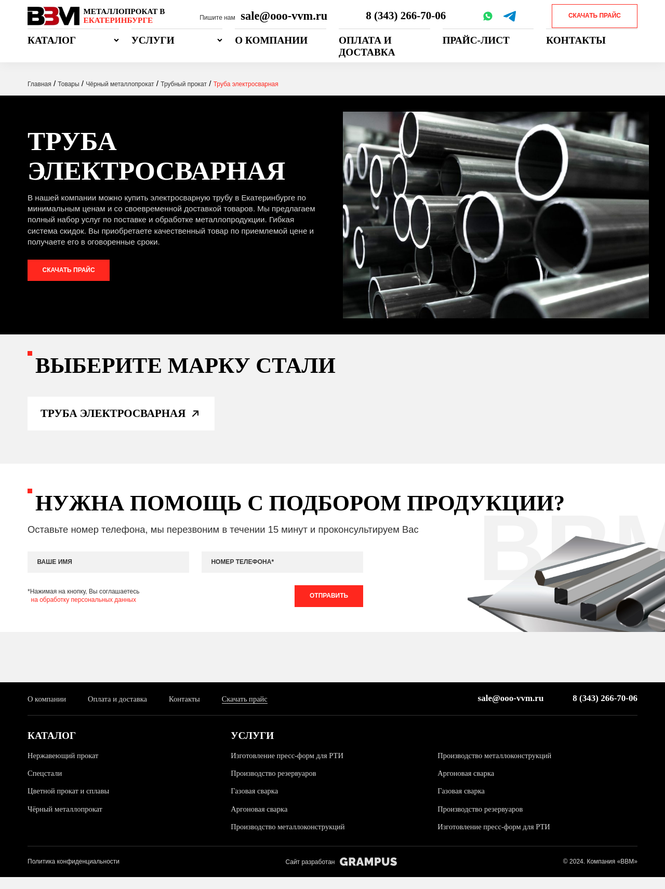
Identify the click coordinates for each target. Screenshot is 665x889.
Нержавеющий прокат (65, 766)
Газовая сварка (255, 802)
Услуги (153, 40)
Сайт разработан (341, 873)
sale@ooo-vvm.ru (284, 15)
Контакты (576, 40)
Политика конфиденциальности (73, 873)
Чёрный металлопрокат (67, 820)
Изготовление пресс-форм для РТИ (290, 766)
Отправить (327, 606)
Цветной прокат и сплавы (70, 802)
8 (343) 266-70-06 (406, 15)
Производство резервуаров (275, 784)
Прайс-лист (476, 40)
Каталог (52, 40)
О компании (271, 40)
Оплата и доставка (367, 46)
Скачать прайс (594, 15)
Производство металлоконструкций (497, 766)
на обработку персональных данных (83, 609)
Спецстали (45, 784)
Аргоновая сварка (467, 784)
